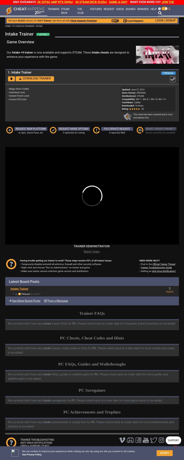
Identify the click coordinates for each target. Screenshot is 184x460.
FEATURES (96, 9)
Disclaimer (69, 452)
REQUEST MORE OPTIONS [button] (74, 128)
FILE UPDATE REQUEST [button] (117, 128)
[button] (11, 78)
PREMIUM (168, 73)
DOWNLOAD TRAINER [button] (35, 78)
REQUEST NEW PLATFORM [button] (31, 128)
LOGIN (159, 20)
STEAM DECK (65, 11)
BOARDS (130, 9)
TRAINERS (53, 9)
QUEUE (120, 9)
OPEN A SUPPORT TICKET (35, 445)
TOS (98, 452)
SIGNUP (171, 20)
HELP (153, 9)
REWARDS (143, 9)
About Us (109, 452)
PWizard (25, 294)
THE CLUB (80, 11)
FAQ (59, 452)
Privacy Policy (85, 452)
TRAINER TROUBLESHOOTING (37, 439)
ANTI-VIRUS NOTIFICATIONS (36, 442)
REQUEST (109, 9)
